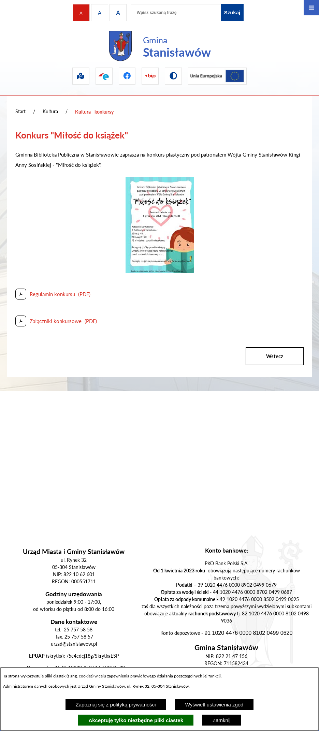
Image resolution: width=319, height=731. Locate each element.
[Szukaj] (232, 12)
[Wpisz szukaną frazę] (176, 12)
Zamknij (222, 720)
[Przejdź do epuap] (104, 76)
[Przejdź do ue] (217, 76)
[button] (160, 271)
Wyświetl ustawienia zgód (214, 704)
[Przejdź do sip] (80, 76)
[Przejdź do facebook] (127, 76)
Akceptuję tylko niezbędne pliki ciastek (135, 720)
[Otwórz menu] (311, 7)
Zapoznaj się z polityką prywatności (116, 704)
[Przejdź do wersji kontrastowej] (173, 76)
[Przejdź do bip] (150, 76)
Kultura (50, 111)
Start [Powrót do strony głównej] (20, 111)
